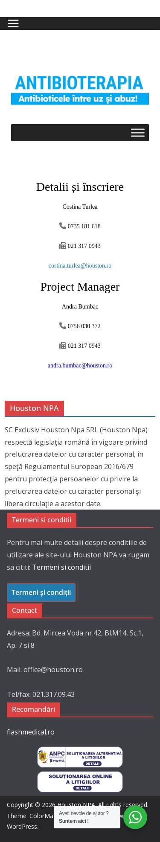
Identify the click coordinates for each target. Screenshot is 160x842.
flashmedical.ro (31, 732)
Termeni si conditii (61, 567)
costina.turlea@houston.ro (80, 265)
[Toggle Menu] (138, 132)
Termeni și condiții (41, 592)
